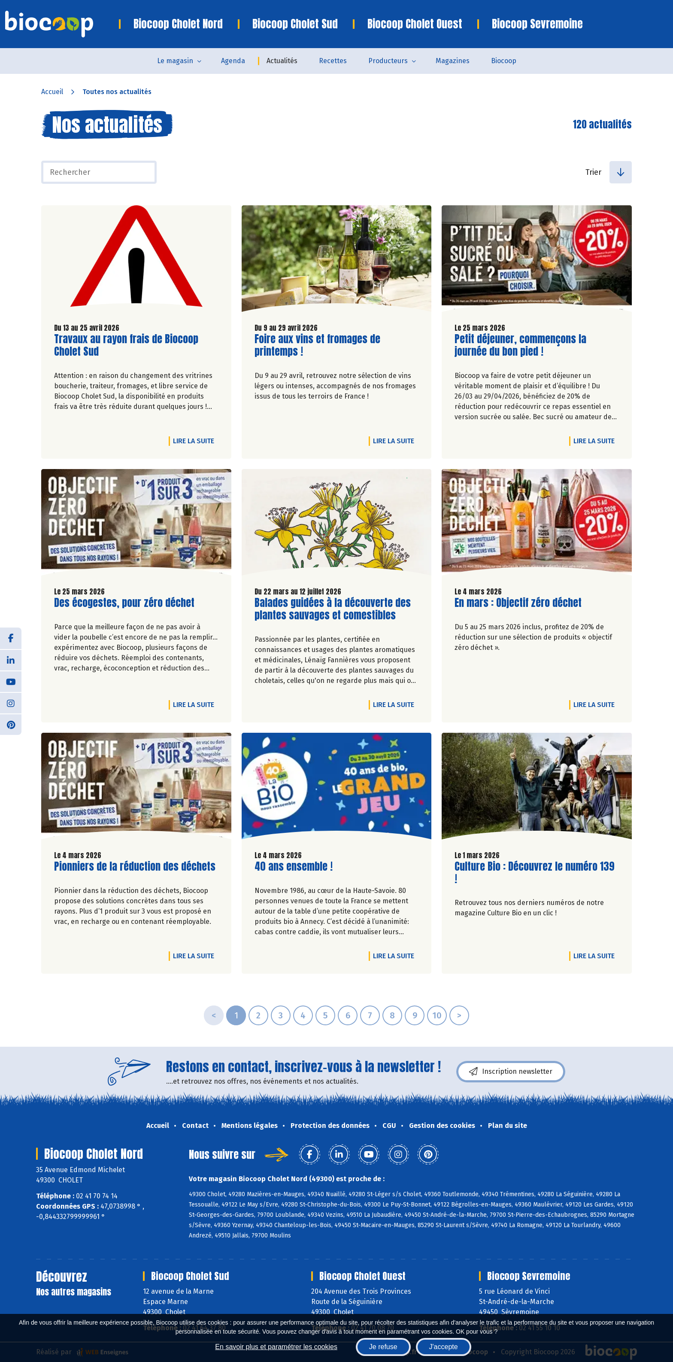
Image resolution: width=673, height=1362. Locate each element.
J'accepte (443, 1346)
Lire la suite (195, 440)
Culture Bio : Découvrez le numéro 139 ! (535, 872)
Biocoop (503, 61)
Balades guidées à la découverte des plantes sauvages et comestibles (333, 609)
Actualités (282, 61)
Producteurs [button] (388, 61)
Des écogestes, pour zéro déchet (124, 603)
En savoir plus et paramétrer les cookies (276, 1346)
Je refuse (383, 1346)
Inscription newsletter (510, 1071)
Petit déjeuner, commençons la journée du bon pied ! (520, 345)
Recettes (333, 61)
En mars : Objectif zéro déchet (518, 603)
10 (437, 1015)
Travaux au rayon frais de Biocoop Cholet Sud (126, 345)
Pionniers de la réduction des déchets (134, 866)
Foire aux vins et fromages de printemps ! (317, 345)
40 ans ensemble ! (294, 866)
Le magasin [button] (175, 61)
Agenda (233, 61)
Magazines (453, 61)
